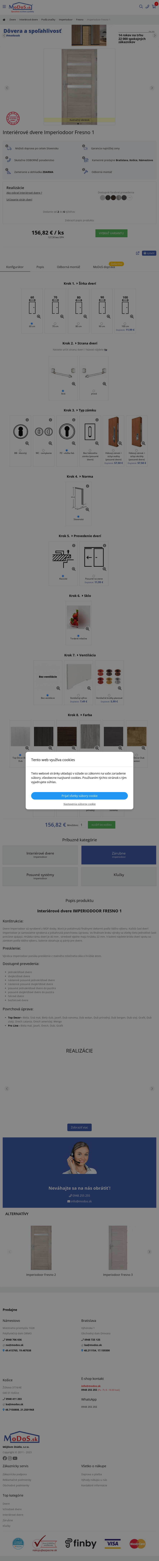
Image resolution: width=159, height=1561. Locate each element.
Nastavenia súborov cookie (80, 804)
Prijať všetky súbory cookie (80, 796)
